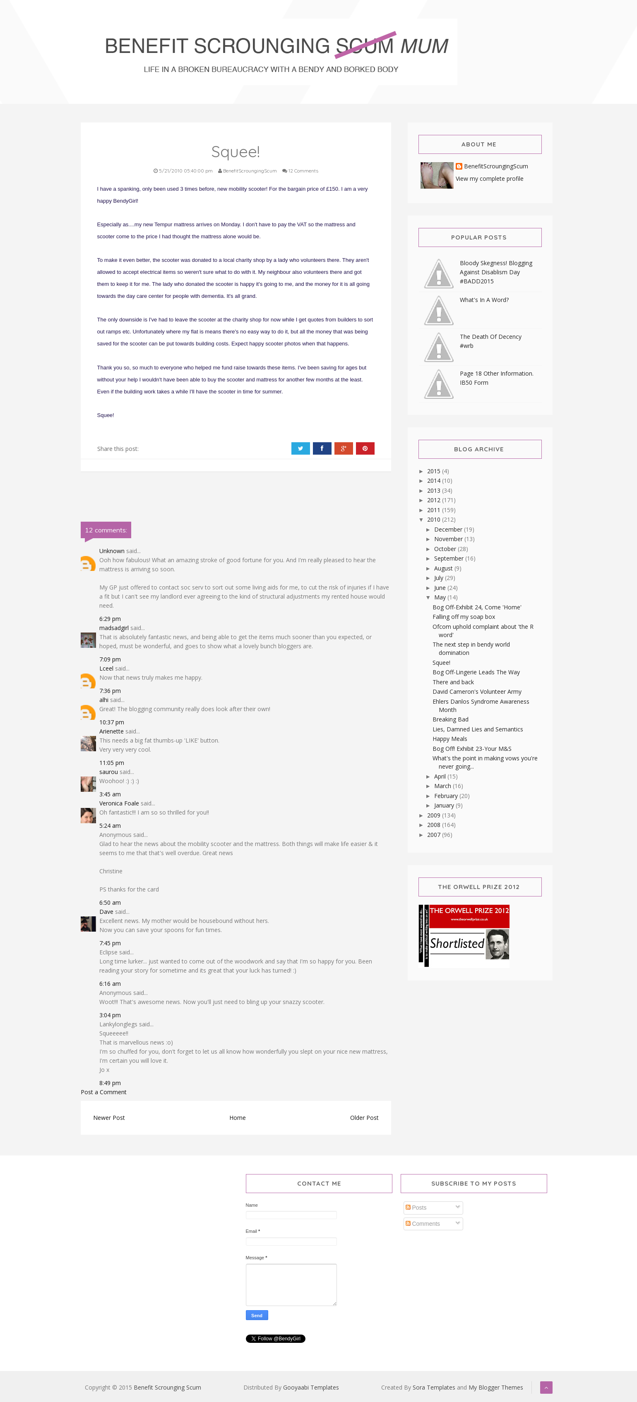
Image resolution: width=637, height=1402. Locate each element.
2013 (434, 490)
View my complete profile (490, 178)
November (449, 539)
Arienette (111, 731)
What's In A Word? (484, 300)
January (445, 805)
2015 (434, 471)
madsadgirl (114, 628)
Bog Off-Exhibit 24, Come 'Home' (477, 607)
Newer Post (109, 1118)
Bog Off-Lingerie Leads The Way (476, 672)
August (444, 568)
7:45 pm (110, 943)
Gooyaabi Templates (311, 1387)
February (446, 796)
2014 (434, 480)
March (443, 786)
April (440, 776)
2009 (434, 815)
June (440, 588)
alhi (103, 700)
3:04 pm (110, 1015)
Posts (416, 1207)
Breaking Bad (451, 719)
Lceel (106, 668)
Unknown (112, 551)
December (449, 529)
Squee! (441, 662)
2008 (434, 825)
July (439, 578)
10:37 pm (111, 722)
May (440, 597)
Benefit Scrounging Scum (167, 1387)
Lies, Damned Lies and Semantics (478, 729)
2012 (434, 500)
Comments (423, 1223)
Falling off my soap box (464, 617)
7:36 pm (110, 691)
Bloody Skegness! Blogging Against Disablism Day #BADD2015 (496, 272)
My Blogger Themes (496, 1387)
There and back (453, 682)
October (446, 549)
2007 (434, 835)
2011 (434, 510)
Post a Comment (104, 1092)
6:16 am (110, 983)
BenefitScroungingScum (496, 166)
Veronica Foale (119, 803)
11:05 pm (111, 763)
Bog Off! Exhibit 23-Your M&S (472, 749)
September (449, 558)
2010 (434, 519)
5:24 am (110, 825)
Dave (106, 911)
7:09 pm (110, 659)
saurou (108, 772)
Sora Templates (434, 1387)
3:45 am (110, 794)
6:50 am (110, 902)
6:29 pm (110, 619)
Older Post (364, 1118)
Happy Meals (450, 739)
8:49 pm (110, 1083)
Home (237, 1118)
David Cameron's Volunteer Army (477, 691)
